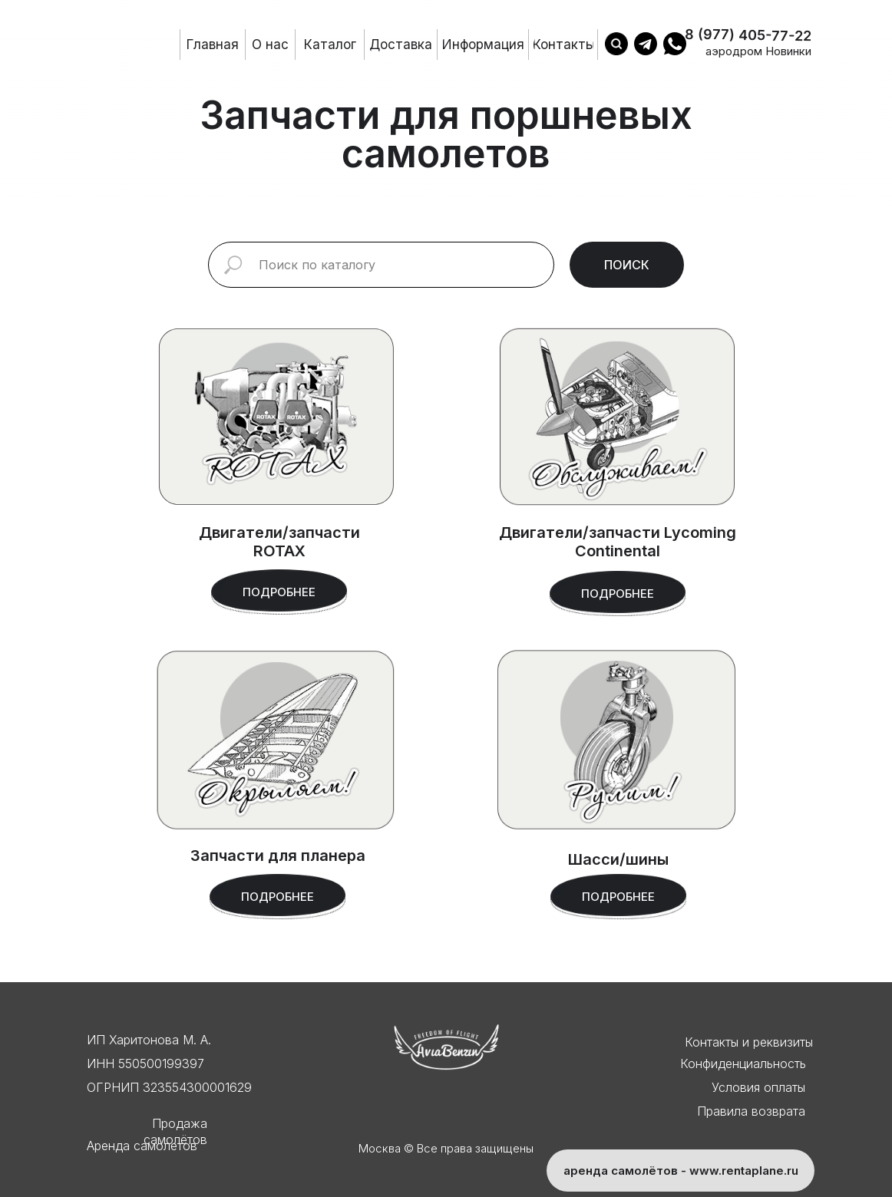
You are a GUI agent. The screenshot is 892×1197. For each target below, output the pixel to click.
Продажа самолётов (175, 1131)
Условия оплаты (758, 1087)
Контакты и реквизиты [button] (749, 1042)
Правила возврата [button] (751, 1111)
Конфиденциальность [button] (743, 1063)
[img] (616, 739)
